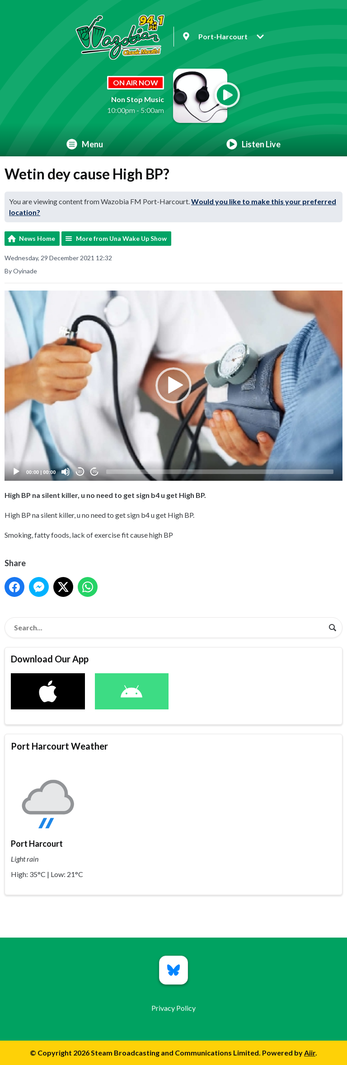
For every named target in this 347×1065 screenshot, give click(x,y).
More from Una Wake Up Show (121, 238)
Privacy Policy (173, 1008)
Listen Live (253, 144)
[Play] (16, 471)
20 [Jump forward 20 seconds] (95, 472)
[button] (173, 386)
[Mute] (65, 471)
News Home (37, 238)
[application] (173, 386)
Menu (84, 144)
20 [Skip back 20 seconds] (80, 472)
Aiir (309, 1052)
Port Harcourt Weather (59, 746)
